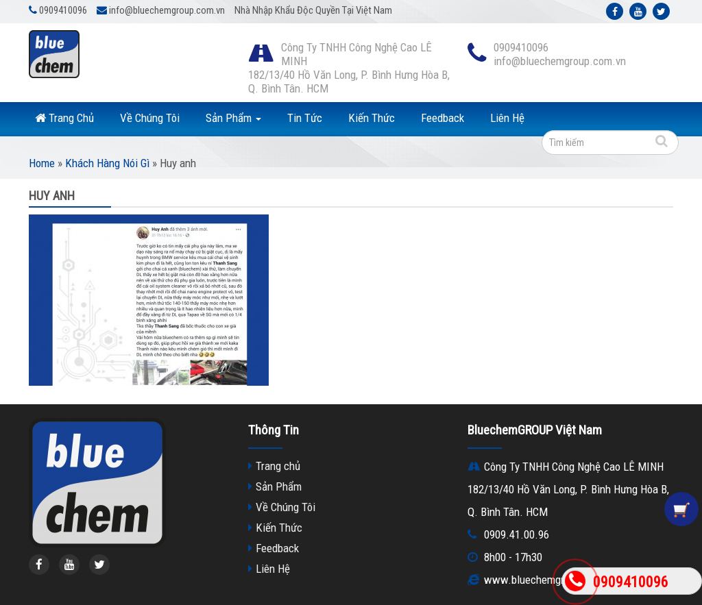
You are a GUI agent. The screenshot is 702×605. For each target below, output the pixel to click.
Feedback (442, 118)
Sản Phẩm (233, 118)
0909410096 (630, 582)
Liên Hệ (507, 118)
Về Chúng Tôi (150, 118)
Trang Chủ (64, 118)
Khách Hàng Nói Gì (107, 163)
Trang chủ (278, 466)
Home (42, 163)
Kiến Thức (371, 118)
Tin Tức (304, 118)
